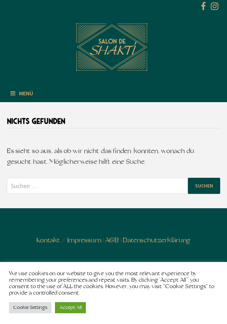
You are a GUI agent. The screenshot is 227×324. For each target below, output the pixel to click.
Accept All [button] (70, 307)
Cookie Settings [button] (30, 307)
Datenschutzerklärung (156, 240)
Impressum (84, 240)
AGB (112, 240)
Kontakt (48, 240)
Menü (21, 93)
